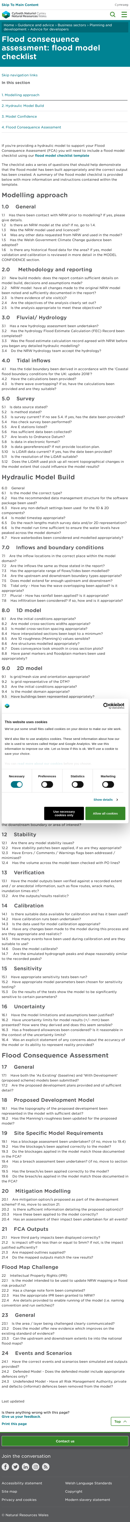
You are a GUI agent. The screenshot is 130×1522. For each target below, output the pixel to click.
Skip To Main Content (20, 5)
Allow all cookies (105, 813)
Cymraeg (121, 5)
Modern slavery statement (87, 1500)
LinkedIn (25, 1467)
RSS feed (45, 1467)
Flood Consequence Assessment (33, 127)
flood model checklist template (62, 155)
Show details (103, 799)
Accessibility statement (22, 1483)
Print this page (14, 1424)
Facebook (5, 1467)
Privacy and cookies (19, 1500)
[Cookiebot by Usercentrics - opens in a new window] (113, 706)
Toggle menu (124, 14)
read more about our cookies (40, 763)
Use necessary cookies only (64, 813)
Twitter (15, 1467)
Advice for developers (49, 29)
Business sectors (72, 25)
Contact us (65, 1441)
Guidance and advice (36, 25)
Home (9, 25)
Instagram (35, 1467)
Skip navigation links (19, 75)
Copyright (73, 1491)
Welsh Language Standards (88, 1483)
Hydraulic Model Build (25, 106)
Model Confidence (21, 116)
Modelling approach (22, 95)
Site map (9, 1491)
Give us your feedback (21, 1416)
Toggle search (112, 14)
